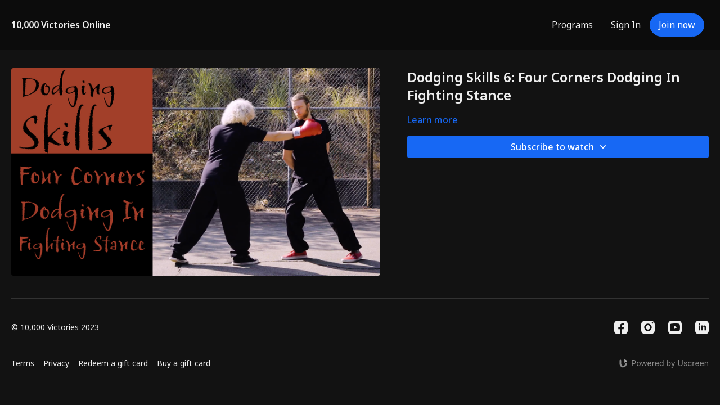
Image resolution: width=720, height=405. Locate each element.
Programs (572, 25)
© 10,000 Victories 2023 (55, 327)
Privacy (56, 363)
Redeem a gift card (113, 363)
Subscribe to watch (560, 147)
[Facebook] (621, 327)
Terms (22, 363)
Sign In (626, 25)
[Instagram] (648, 327)
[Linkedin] (702, 327)
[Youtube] (675, 327)
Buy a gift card (183, 363)
